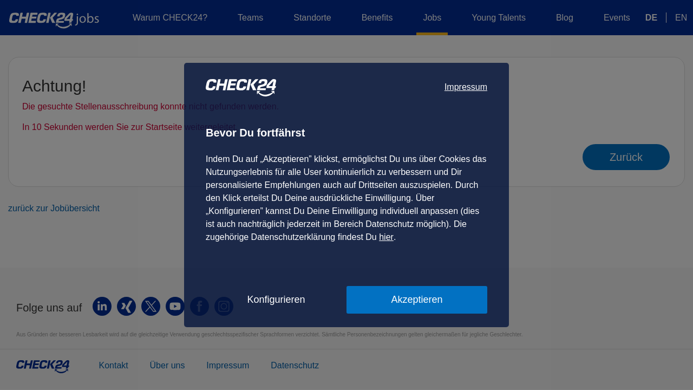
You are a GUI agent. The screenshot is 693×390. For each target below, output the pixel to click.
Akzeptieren (416, 299)
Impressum (465, 87)
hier (386, 237)
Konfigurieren (276, 299)
